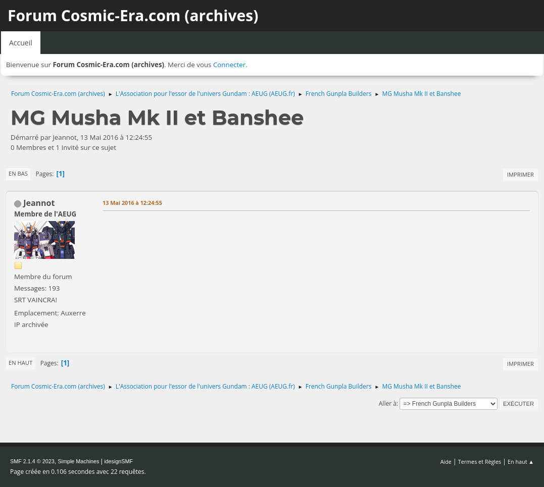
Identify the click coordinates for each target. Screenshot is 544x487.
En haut (20, 362)
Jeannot (39, 202)
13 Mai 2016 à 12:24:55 (132, 202)
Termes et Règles (480, 461)
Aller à (388, 403)
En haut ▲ (521, 461)
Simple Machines (78, 461)
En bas (18, 173)
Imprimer (520, 174)
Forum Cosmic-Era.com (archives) (133, 15)
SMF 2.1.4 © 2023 (32, 461)
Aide (446, 461)
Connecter (229, 64)
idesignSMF (118, 461)
